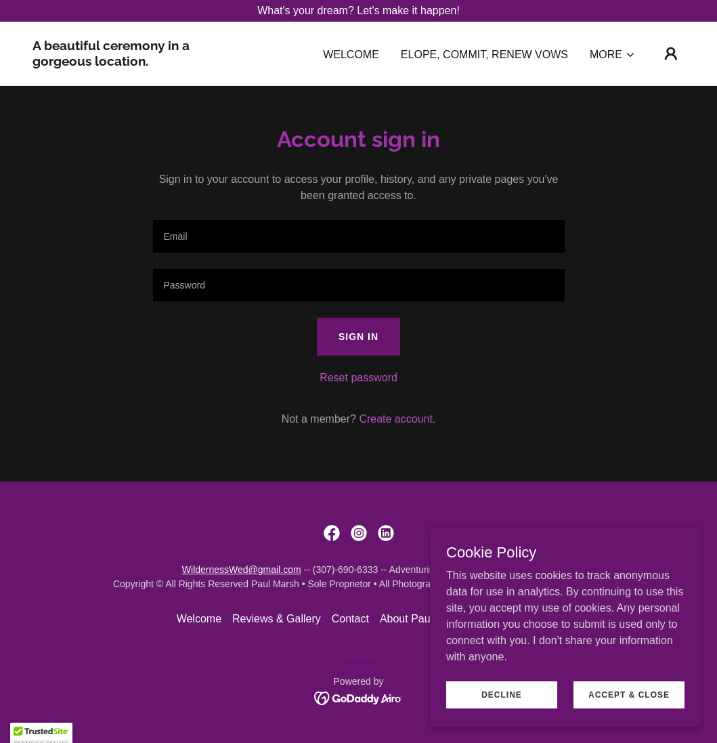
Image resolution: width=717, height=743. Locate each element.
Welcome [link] (351, 54)
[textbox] (359, 236)
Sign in (358, 336)
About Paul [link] (406, 618)
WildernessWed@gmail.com (241, 569)
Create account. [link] (397, 419)
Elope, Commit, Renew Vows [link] (484, 54)
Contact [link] (350, 618)
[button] (613, 55)
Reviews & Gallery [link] (276, 618)
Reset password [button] (358, 377)
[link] (123, 62)
